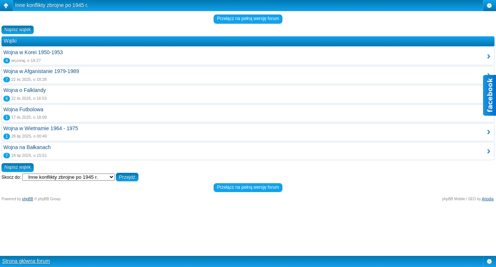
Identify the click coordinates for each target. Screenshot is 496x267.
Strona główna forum (26, 261)
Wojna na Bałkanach (27, 147)
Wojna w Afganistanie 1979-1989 (41, 71)
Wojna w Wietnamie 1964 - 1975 (40, 128)
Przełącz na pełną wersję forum (248, 18)
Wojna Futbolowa (23, 109)
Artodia (488, 199)
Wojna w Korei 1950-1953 (33, 52)
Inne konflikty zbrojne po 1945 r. (51, 5)
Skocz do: (11, 177)
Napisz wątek (17, 29)
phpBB (27, 199)
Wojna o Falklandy (24, 90)
